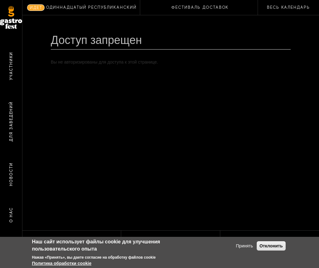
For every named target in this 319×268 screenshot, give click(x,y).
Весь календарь (288, 7)
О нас (11, 215)
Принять (244, 245)
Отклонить (271, 245)
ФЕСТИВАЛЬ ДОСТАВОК (200, 7)
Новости (11, 174)
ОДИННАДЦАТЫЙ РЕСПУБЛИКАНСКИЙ (91, 7)
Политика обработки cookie (61, 263)
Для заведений (11, 121)
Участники (11, 66)
